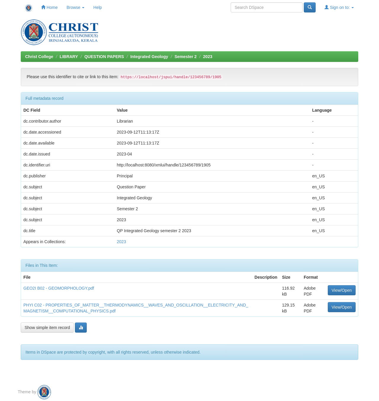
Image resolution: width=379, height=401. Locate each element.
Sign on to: (339, 7)
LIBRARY (69, 56)
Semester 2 (185, 56)
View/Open (342, 290)
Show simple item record (47, 327)
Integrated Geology (149, 56)
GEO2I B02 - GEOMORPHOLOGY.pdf (58, 288)
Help (97, 7)
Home (49, 7)
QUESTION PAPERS (104, 56)
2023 (207, 56)
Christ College (39, 56)
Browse (76, 7)
